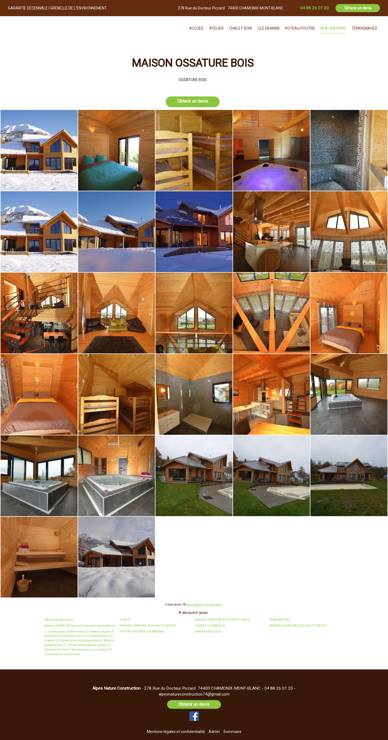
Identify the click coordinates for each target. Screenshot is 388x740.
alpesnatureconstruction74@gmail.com (194, 694)
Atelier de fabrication (58, 619)
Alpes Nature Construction (203, 604)
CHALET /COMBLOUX (210, 625)
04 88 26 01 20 (278, 688)
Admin (214, 731)
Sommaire (232, 731)
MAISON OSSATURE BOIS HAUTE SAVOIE (223, 619)
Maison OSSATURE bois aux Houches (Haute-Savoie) (80, 625)
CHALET (125, 619)
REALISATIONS (280, 619)
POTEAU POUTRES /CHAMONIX (142, 631)
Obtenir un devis (358, 8)
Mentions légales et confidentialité (176, 731)
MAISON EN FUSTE (208, 631)
